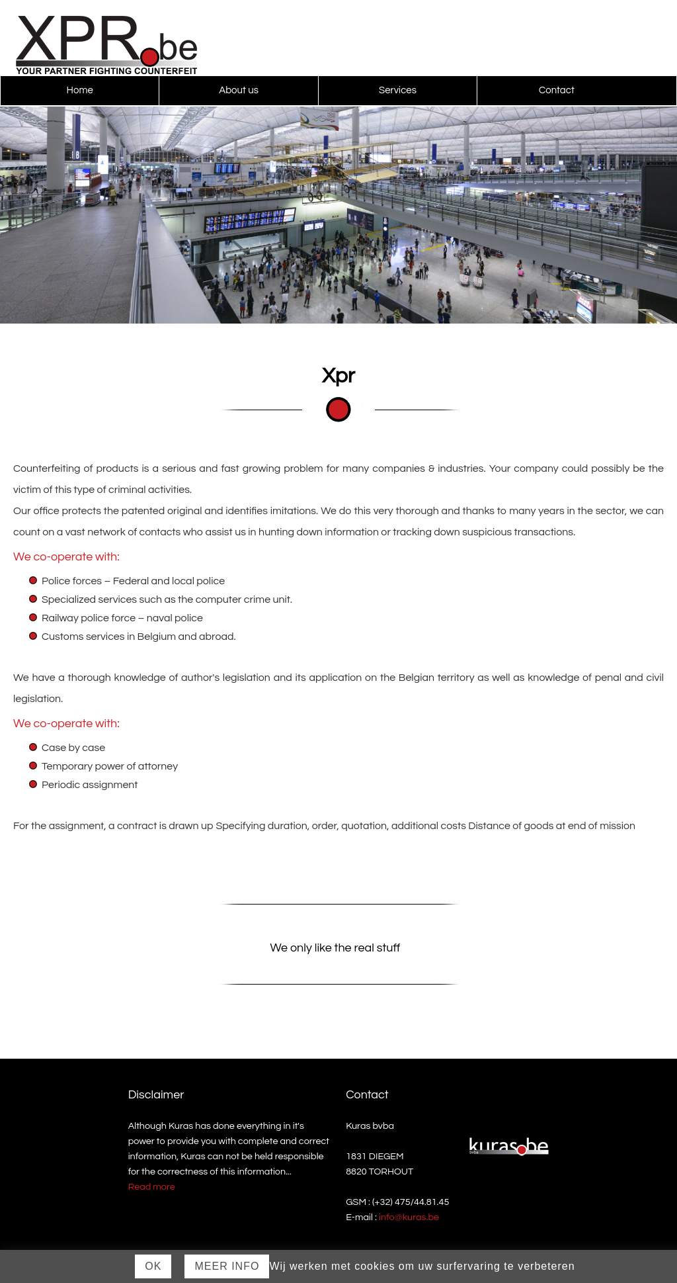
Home (80, 90)
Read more (151, 1187)
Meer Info (226, 1266)
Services (398, 90)
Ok (153, 1266)
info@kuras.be (409, 1217)
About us (239, 90)
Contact (557, 90)
